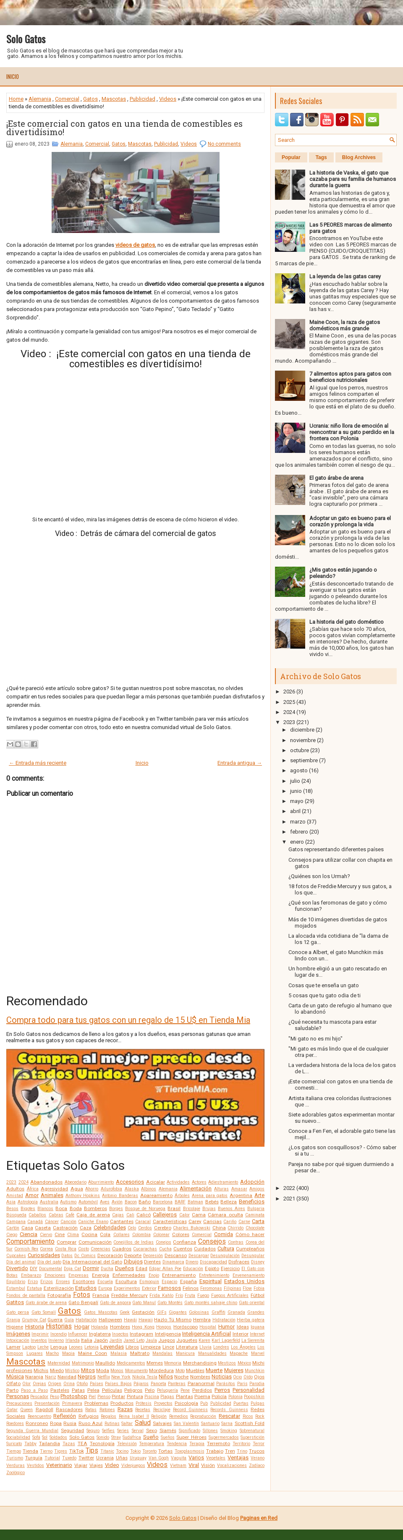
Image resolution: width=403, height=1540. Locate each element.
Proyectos (163, 1403)
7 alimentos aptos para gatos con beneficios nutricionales (350, 377)
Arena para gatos (210, 1195)
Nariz (50, 1377)
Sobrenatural (252, 1430)
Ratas (91, 1409)
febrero (299, 832)
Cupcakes (16, 1255)
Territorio (241, 1443)
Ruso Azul (90, 1423)
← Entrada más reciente (37, 763)
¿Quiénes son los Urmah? (319, 876)
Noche (181, 1377)
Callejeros (165, 1214)
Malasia (118, 1353)
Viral (193, 1465)
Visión (208, 1465)
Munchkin (254, 1370)
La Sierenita (252, 1340)
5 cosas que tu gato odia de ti (324, 995)
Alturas (221, 1189)
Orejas (39, 1383)
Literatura (187, 1347)
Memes (155, 1363)
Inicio (12, 76)
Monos (116, 1370)
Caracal (143, 1221)
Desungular (252, 1255)
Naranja (34, 1377)
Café (69, 1215)
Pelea (93, 1390)
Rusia (69, 1423)
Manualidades (212, 1353)
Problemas (96, 1403)
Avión (117, 1202)
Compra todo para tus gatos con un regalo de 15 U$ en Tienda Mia (128, 1020)
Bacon (131, 1202)
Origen (54, 1383)
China (219, 1228)
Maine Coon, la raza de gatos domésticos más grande (344, 325)
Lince (168, 1347)
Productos (121, 1403)
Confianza (184, 1242)
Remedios (178, 1416)
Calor (184, 1215)
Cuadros (121, 1249)
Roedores (15, 1423)
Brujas (209, 1208)
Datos (67, 1255)
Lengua (58, 1347)
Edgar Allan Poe (165, 1268)
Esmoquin (149, 1281)
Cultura (225, 1248)
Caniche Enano (93, 1221)
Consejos (212, 1241)
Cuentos (182, 1249)
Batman (195, 1202)
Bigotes (28, 1208)
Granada (236, 1312)
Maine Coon (92, 1353)
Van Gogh (159, 1458)
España (188, 1281)
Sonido (103, 1437)
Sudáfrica (132, 1437)
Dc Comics (85, 1255)
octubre (299, 750)
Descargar (198, 1255)
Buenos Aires (231, 1208)
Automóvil (88, 1202)
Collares (121, 1234)
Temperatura (151, 1443)
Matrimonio (83, 1363)
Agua (77, 1189)
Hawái (130, 1320)
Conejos (163, 1242)
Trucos (256, 1451)
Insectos (120, 1334)
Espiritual (210, 1281)
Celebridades (110, 1227)
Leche (43, 1347)
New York (121, 1377)
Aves (105, 1202)
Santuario (210, 1423)
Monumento (136, 1370)
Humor (226, 1326)
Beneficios (251, 1201)
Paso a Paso (34, 1390)
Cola (105, 1234)
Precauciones (19, 1403)
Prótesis (144, 1403)
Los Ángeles (243, 1347)
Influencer (77, 1334)
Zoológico (15, 1472)
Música (15, 1376)
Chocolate (255, 1228)
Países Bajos (118, 1383)
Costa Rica (65, 1249)
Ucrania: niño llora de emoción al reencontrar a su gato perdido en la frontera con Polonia (351, 432)
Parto (12, 1390)
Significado (189, 1430)
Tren (230, 1451)
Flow (247, 1288)
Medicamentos (131, 1363)
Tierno (46, 1451)
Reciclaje (161, 1409)
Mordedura (161, 1370)
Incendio (58, 1334)
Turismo (14, 1458)
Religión (159, 1416)
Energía (100, 1275)
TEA (82, 1443)
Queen (26, 1409)
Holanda (99, 1327)
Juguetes (186, 1340)
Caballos (37, 1215)
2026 (289, 691)
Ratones (107, 1409)
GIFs (162, 1312)
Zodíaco (256, 1465)
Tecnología (102, 1443)
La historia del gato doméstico (346, 622)
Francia (100, 1295)
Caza (86, 1228)
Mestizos (227, 1363)
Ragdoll (44, 1409)
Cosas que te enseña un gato (323, 985)
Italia (86, 1340)
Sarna (227, 1423)
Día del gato (49, 1262)
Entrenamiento (179, 1275)
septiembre (304, 760)
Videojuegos (133, 1465)
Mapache (239, 1353)
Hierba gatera (250, 1320)
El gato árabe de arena (336, 478)
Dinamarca (173, 1262)
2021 (289, 1198)
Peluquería (167, 1390)
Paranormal (201, 1383)
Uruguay (138, 1458)
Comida (223, 1234)
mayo (297, 801)
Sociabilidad (18, 1437)
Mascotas (114, 99)
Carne (244, 1221)
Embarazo (31, 1275)
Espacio (169, 1281)
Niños (166, 1376)
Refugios (89, 1416)
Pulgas (257, 1403)
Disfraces (238, 1262)
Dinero (192, 1262)
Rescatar (229, 1416)
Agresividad (54, 1189)
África (33, 1189)
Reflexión (64, 1416)
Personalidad (248, 1390)
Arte (259, 1195)
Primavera (72, 1403)
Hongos (163, 1327)
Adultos (15, 1189)
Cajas (118, 1215)
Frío (179, 1295)
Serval (138, 1430)
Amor (32, 1195)
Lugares (34, 1353)
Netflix (103, 1377)
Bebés (212, 1202)
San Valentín (186, 1423)
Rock (259, 1416)
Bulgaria (255, 1208)
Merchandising (200, 1363)
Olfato (13, 1383)
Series (123, 1430)
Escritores (84, 1281)
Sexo (151, 1430)
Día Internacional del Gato (92, 1262)
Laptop (29, 1347)
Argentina (241, 1195)
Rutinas (112, 1423)
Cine (60, 1234)
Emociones (54, 1275)
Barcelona (163, 1202)
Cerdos (145, 1228)
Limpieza (151, 1347)
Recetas (142, 1409)
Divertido (17, 1268)
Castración (65, 1228)
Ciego (11, 1234)
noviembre (303, 740)
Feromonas (211, 1288)
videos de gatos (135, 245)
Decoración (110, 1255)
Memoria (172, 1363)
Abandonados (46, 1182)
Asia (11, 1202)
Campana (16, 1221)
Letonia (91, 1347)
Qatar (12, 1409)
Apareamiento (156, 1195)
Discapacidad (213, 1262)
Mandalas (162, 1353)
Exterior (149, 1288)
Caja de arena (93, 1215)
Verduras (15, 1465)
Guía (69, 1320)
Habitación (86, 1320)
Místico (72, 1370)
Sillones (210, 1430)
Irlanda (72, 1340)
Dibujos (133, 1261)
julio (295, 781)
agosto (299, 770)
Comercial (67, 99)
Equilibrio (15, 1281)
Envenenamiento (248, 1275)
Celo (132, 1228)
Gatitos (15, 1302)
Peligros (133, 1390)
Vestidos (35, 1465)
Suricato (14, 1443)
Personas (17, 1396)
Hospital (207, 1327)
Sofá (36, 1437)
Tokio (135, 1451)
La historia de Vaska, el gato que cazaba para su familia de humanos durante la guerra (352, 179)
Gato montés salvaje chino (211, 1302)
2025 (289, 702)
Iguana (257, 1327)
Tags (321, 157)
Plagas (167, 1396)
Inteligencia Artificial (206, 1334)
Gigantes (178, 1312)
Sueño (151, 1437)
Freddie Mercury (129, 1295)
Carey (195, 1221)
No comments (224, 144)
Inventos (39, 1340)
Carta (258, 1221)
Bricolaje (191, 1208)
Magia (68, 1353)
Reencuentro (39, 1416)
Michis (41, 1370)
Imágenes (18, 1334)
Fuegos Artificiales (230, 1295)
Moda (102, 1370)
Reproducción (203, 1416)
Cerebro (162, 1228)
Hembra (202, 1320)
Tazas (69, 1443)
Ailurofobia (111, 1189)
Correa (46, 1249)
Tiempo (13, 1451)
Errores (63, 1281)
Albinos (148, 1189)
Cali (130, 1215)
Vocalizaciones (232, 1465)
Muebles (195, 1370)
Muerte (214, 1370)
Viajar (80, 1465)
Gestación (143, 1312)
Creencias (100, 1249)
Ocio (237, 1377)
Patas (78, 1390)
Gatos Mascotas (100, 1312)
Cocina (89, 1234)
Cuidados (205, 1249)
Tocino (122, 1451)
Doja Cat (72, 1268)
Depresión (153, 1255)
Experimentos (127, 1288)
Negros (87, 1376)
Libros (132, 1347)
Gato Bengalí (83, 1302)
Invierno (56, 1340)
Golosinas (199, 1312)
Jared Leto (133, 1340)
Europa (105, 1288)
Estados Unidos (244, 1281)
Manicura (185, 1353)
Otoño (82, 1383)
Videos (167, 99)
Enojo (154, 1275)
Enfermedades (129, 1275)
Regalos (108, 1416)
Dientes (152, 1262)
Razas (125, 1409)
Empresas (78, 1275)
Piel (92, 1396)
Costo (83, 1249)
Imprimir (40, 1334)
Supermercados (224, 1437)
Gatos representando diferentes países (336, 849)
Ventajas (238, 1457)
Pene (185, 1390)
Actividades (178, 1182)
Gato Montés (170, 1302)
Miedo (57, 1370)
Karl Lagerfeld (226, 1340)
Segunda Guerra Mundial (32, 1430)
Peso (54, 1396)
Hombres (120, 1327)
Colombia (141, 1234)
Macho (52, 1353)
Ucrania (105, 1458)
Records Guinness (229, 1409)
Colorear (161, 1234)
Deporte (132, 1255)
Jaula (151, 1340)
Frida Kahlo (161, 1295)
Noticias (222, 1376)
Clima (73, 1234)
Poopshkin (254, 1396)
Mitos (88, 1370)
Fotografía (59, 1295)
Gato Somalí (43, 1312)
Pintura (135, 1396)
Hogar (81, 1326)
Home (16, 99)
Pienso (103, 1396)
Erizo (33, 1281)
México (244, 1363)
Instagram (141, 1334)
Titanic (107, 1451)
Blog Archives (359, 157)
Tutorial (52, 1458)
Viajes (96, 1465)
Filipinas (232, 1288)
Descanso (176, 1255)
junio (296, 791)
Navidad (67, 1377)
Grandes (255, 1312)
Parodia (256, 1383)
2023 (11, 1182)
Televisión (127, 1443)
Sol (44, 1437)
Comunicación (95, 1242)
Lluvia (205, 1347)
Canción (68, 1221)
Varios (196, 1457)
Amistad (14, 1195)
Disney (257, 1262)
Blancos (45, 1208)
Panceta (158, 1383)
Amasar (239, 1189)
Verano (257, 1458)
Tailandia (49, 1443)
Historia (34, 1326)
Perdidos (202, 1390)
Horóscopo (185, 1327)
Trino (242, 1451)
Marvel (257, 1353)
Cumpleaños (250, 1249)
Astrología (28, 1202)
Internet (257, 1334)
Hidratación (224, 1320)
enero (297, 842)
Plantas (184, 1396)
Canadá (35, 1221)
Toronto (149, 1451)
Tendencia (177, 1443)
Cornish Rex (26, 1249)
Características (170, 1221)
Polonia (235, 1396)
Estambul (15, 1288)
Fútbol (257, 1295)
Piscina (151, 1396)
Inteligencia (168, 1334)
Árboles (182, 1195)
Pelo (149, 1390)
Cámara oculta (225, 1215)
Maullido (105, 1363)
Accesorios (130, 1182)
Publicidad (142, 99)
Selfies (108, 1430)
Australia (49, 1202)
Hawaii (146, 1320)
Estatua (34, 1288)
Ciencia (28, 1234)
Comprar (66, 1242)
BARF (180, 1202)
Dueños (124, 1268)
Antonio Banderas (120, 1195)
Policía (219, 1396)
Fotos (81, 1295)
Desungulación (225, 1255)
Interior (241, 1334)
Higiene (14, 1327)
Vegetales (215, 1458)
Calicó (143, 1215)
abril (295, 811)
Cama (199, 1215)
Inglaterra (100, 1334)
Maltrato (139, 1353)
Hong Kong (143, 1327)
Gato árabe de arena (46, 1302)
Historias (59, 1326)
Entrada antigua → (239, 763)
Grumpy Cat (34, 1320)
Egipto (212, 1268)
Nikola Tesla (144, 1377)
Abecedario (75, 1182)
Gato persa (17, 1312)
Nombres (200, 1377)
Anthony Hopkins (82, 1195)
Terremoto (218, 1443)
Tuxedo (69, 1458)
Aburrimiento (101, 1182)
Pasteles (59, 1390)
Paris (242, 1383)
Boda (76, 1208)
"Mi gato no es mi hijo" (315, 1038)
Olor (26, 1383)
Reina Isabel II (134, 1416)
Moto (180, 1370)
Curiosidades (44, 1255)
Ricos (248, 1416)
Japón (101, 1340)
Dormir (91, 1268)
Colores (180, 1234)
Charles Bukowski (191, 1228)
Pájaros (141, 1383)
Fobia (259, 1288)
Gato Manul (144, 1302)
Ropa (56, 1423)
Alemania (40, 99)
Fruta (190, 1295)
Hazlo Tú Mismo (172, 1320)
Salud (143, 1423)
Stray (116, 1437)
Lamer (13, 1347)
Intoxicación (17, 1340)
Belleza (228, 1202)
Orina (69, 1383)
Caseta (43, 1228)
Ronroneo (37, 1423)
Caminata (254, 1215)
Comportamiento (30, 1241)
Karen (204, 1340)
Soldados (58, 1437)
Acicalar (155, 1182)
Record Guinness (190, 1409)
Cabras (56, 1215)
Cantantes (121, 1221)
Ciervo (46, 1234)
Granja (13, 1320)
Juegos (166, 1340)
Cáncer (52, 1221)
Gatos (90, 99)
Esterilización (59, 1288)
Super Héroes (191, 1437)
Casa (27, 1228)
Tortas (165, 1451)
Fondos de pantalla (25, 1295)
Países (96, 1383)
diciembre (302, 730)
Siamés (168, 1430)
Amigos (256, 1189)
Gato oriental (251, 1302)
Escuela (105, 1281)
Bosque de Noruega (145, 1208)
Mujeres (233, 1370)
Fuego (203, 1295)
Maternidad (58, 1363)
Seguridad (72, 1430)
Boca (61, 1208)
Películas (112, 1390)
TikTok (76, 1451)
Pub (204, 1403)
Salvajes (162, 1423)
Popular (291, 157)
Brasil (174, 1208)
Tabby (30, 1443)
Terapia (196, 1443)
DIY (33, 1268)
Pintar (118, 1396)
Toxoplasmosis (189, 1451)
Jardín (115, 1340)
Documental (50, 1268)
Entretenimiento (214, 1275)
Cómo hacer (250, 1234)
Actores (199, 1182)
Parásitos (225, 1383)
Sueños (168, 1437)
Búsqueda (16, 1215)
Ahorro (91, 1189)
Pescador (39, 1396)
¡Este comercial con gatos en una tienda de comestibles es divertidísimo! (124, 127)
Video (112, 1465)
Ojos (259, 1377)
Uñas (122, 1458)
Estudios (86, 1288)
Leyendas (112, 1347)
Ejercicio (230, 1268)
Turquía (33, 1458)
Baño (145, 1202)
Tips (92, 1450)
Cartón (12, 1228)
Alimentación (196, 1188)
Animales (52, 1195)
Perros (222, 1390)
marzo (298, 821)
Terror (258, 1443)
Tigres (60, 1451)
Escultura (126, 1281)
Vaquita (178, 1458)
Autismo (68, 1202)
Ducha (107, 1268)
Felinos (191, 1288)
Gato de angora (115, 1302)
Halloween (110, 1320)
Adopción (252, 1182)
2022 (289, 1188)
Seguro (92, 1430)
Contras (235, 1242)
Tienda (30, 1451)
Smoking (228, 1430)
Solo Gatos (25, 38)
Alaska (132, 1189)
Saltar (127, 1423)
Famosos (169, 1288)
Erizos (46, 1281)
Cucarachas (145, 1249)
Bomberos (95, 1208)
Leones (76, 1347)
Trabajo (214, 1451)
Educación (193, 1268)
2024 (23, 1182)
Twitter (86, 1458)
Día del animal (21, 1262)
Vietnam (178, 1465)
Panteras (177, 1383)
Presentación (47, 1403)
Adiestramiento (223, 1182)
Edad (141, 1268)
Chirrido (235, 1228)
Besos (12, 1208)
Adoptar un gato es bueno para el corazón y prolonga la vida (350, 521)
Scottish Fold (249, 1423)
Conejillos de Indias (133, 1242)
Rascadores (69, 1409)
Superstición (252, 1437)
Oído (248, 1377)
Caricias (212, 1221)
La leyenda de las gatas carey (345, 276)
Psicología (186, 1403)
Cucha (165, 1249)
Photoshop (73, 1396)
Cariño (229, 1221)
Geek (125, 1312)
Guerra (55, 1320)
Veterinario (59, 1465)
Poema (202, 1396)
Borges (116, 1208)
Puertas (241, 1403)
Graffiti (218, 1312)
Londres (221, 1347)
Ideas (243, 1327)
